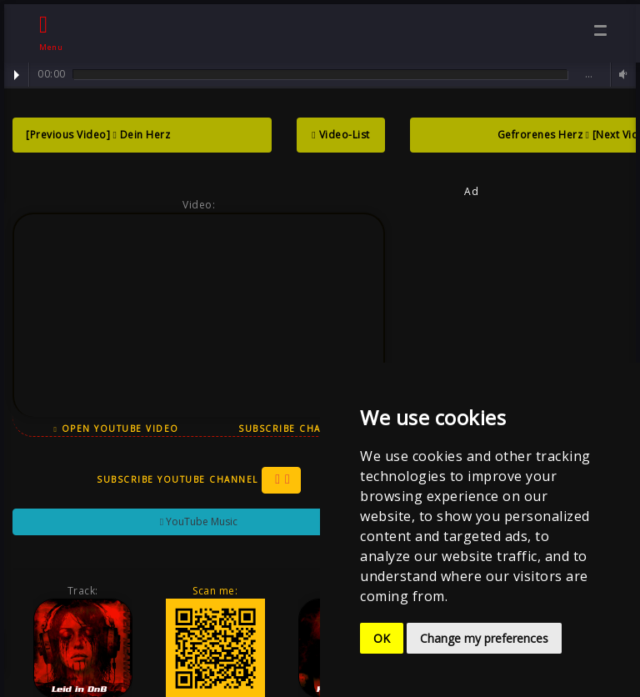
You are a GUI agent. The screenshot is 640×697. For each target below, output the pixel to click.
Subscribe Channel (298, 428)
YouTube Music (195, 521)
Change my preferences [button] (484, 638)
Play (16, 75)
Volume (620, 75)
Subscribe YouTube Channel (195, 480)
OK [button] (381, 638)
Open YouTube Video (114, 428)
